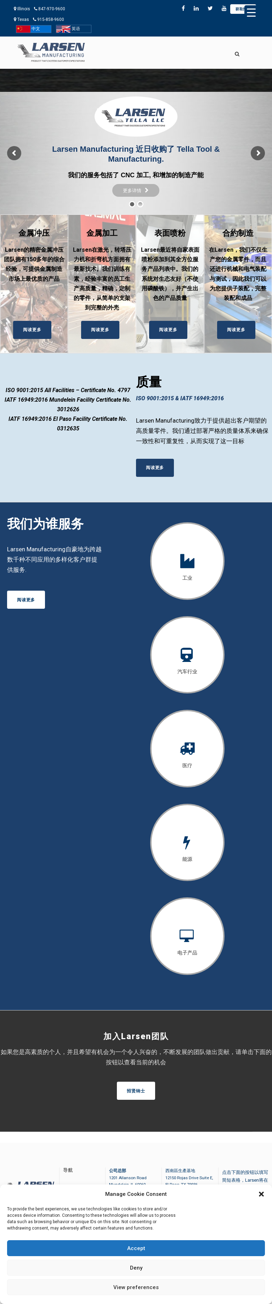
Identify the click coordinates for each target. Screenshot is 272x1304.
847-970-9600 (51, 8)
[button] (261, 1194)
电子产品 (187, 952)
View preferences (136, 1287)
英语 (68, 29)
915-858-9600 (50, 19)
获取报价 (243, 9)
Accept (136, 1248)
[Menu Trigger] (251, 12)
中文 (28, 29)
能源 (187, 859)
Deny (136, 1268)
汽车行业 (187, 671)
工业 (187, 578)
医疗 (187, 765)
